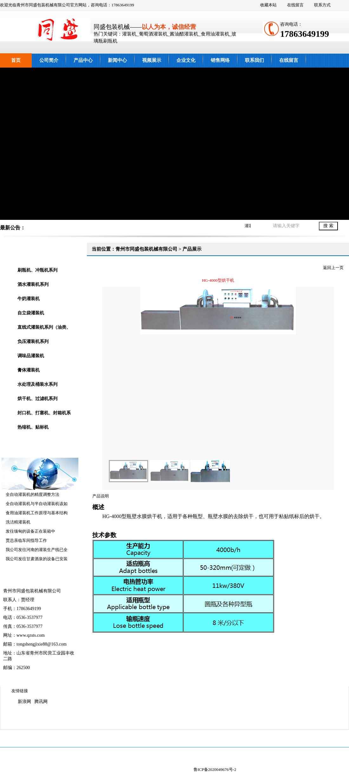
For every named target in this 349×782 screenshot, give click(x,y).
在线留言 (295, 5)
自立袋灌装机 (30, 313)
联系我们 (254, 60)
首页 (16, 60)
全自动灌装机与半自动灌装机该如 (37, 503)
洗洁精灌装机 (18, 522)
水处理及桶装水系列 (37, 384)
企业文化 (185, 60)
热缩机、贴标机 (33, 427)
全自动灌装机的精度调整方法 (32, 494)
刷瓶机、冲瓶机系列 (37, 270)
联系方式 (322, 5)
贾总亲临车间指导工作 (26, 540)
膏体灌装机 (28, 370)
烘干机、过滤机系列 (37, 398)
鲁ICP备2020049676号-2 (215, 769)
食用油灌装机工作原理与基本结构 (37, 512)
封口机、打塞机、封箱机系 (44, 413)
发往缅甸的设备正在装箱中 (30, 531)
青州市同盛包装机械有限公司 (174, 144)
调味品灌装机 (30, 355)
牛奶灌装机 (28, 298)
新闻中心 (117, 60)
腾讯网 (41, 701)
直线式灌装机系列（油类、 (44, 327)
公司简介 (48, 60)
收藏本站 (268, 5)
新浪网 (24, 701)
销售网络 (220, 60)
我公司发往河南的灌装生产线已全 (37, 549)
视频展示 (151, 60)
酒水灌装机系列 (33, 284)
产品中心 (83, 60)
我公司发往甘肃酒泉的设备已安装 (37, 558)
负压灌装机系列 (33, 341)
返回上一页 (333, 267)
